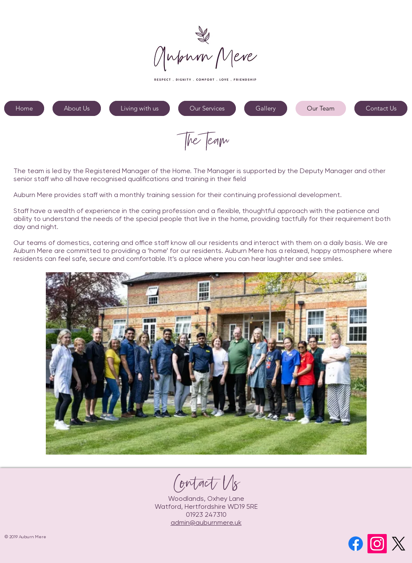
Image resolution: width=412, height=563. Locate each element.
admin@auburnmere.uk (206, 523)
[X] (398, 543)
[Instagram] (377, 543)
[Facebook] (355, 543)
